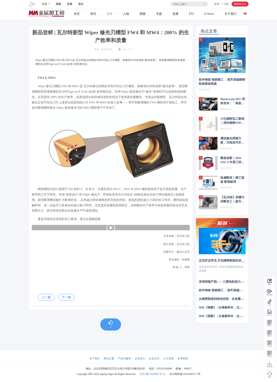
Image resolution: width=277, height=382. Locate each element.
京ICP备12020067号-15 (152, 374)
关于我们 (230, 13)
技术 (110, 13)
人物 (126, 13)
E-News (209, 13)
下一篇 (66, 297)
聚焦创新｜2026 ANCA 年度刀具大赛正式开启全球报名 (232, 160)
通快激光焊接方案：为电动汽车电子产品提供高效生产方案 (232, 141)
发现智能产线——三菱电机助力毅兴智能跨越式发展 (233, 281)
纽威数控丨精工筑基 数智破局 (232, 179)
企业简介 (140, 358)
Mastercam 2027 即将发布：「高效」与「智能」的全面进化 (232, 101)
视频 (58, 4)
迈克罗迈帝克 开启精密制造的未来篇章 (224, 260)
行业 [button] (45, 4)
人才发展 (168, 358)
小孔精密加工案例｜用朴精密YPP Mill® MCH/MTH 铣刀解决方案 (232, 121)
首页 (77, 13)
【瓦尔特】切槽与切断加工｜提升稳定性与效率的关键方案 (232, 200)
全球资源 (182, 358)
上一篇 (46, 297)
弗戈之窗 (109, 358)
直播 (69, 4)
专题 (159, 13)
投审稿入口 (240, 4)
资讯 (93, 13)
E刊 (191, 13)
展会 (80, 4)
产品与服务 (124, 358)
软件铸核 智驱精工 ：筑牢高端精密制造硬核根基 (222, 81)
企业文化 (154, 358)
